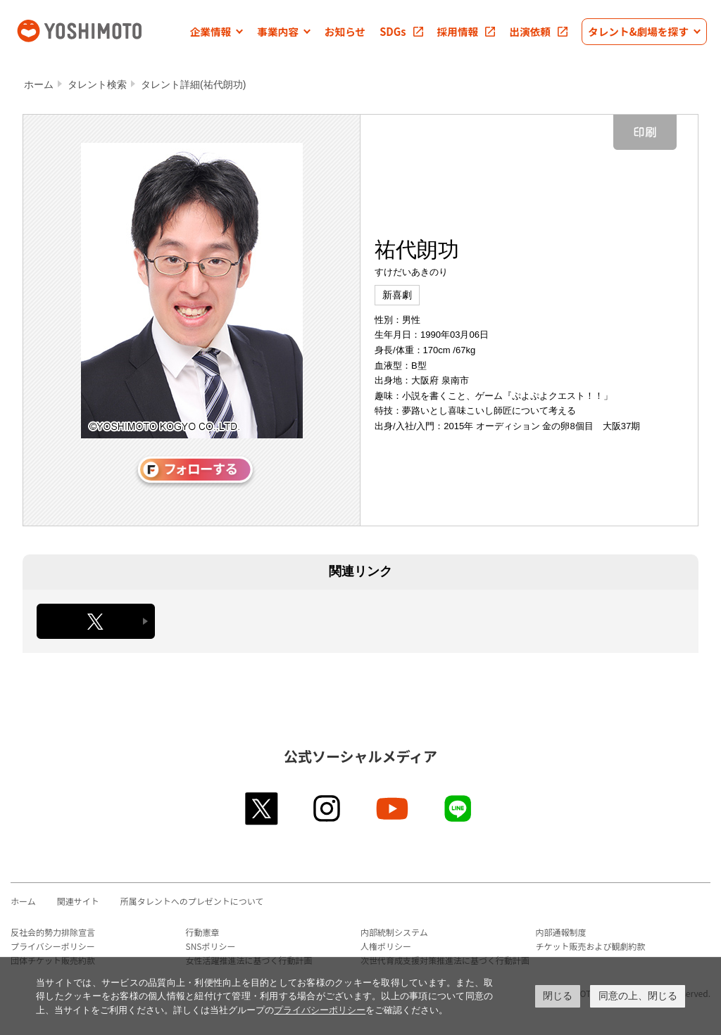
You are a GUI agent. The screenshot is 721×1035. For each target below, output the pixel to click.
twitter (262, 808)
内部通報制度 (561, 932)
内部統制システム (394, 932)
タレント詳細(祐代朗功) (193, 84)
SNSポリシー (211, 946)
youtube (393, 808)
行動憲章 (203, 932)
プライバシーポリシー (53, 946)
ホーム (39, 84)
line (458, 808)
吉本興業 (98, 29)
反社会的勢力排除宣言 (53, 932)
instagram (327, 808)
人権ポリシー (385, 946)
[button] (217, 31)
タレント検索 (97, 84)
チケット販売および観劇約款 (591, 946)
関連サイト (78, 901)
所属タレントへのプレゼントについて (192, 901)
